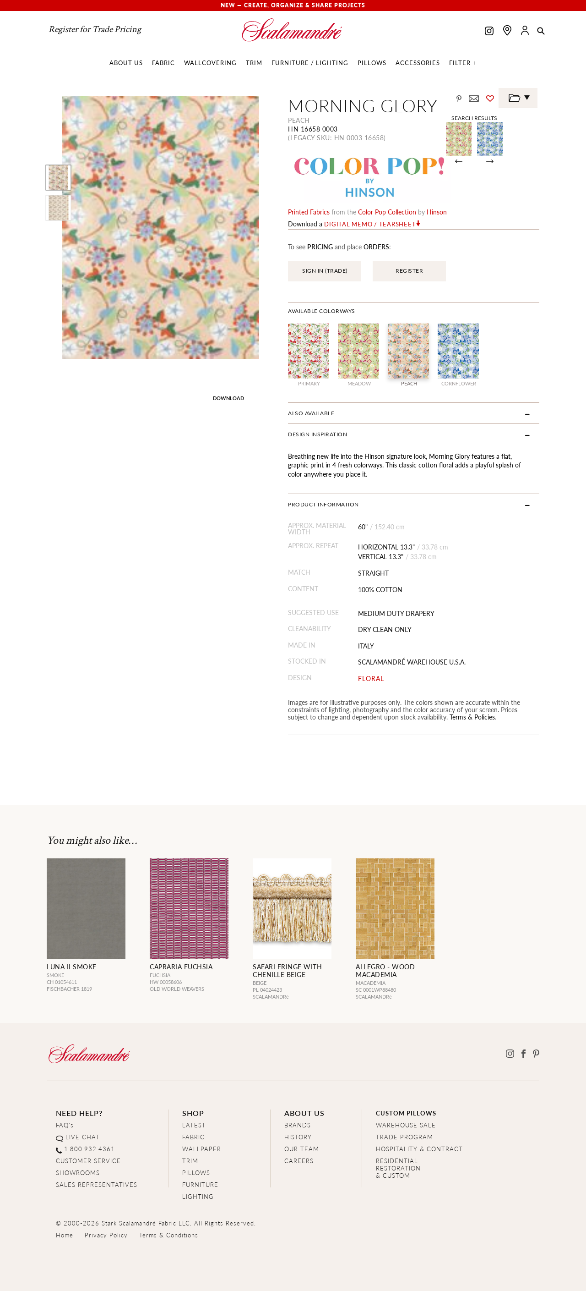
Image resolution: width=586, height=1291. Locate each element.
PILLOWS (196, 1172)
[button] (541, 31)
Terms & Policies (472, 716)
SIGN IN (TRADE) (324, 271)
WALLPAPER (201, 1148)
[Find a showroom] (507, 30)
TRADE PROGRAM (404, 1136)
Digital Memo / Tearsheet (370, 224)
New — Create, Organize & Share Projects (293, 5)
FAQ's (65, 1125)
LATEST (194, 1125)
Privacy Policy (106, 1235)
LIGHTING (198, 1196)
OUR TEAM (301, 1148)
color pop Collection (387, 211)
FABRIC (193, 1136)
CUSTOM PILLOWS (406, 1113)
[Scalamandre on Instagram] (489, 32)
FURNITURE (200, 1184)
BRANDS (297, 1125)
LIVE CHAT (82, 1136)
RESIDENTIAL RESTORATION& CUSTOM (398, 1168)
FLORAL (371, 678)
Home (64, 1235)
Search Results (474, 118)
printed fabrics (309, 211)
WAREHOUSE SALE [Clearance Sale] (406, 1125)
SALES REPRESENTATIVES (96, 1184)
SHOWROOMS (78, 1172)
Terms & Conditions (168, 1235)
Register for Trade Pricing (95, 29)
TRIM (190, 1160)
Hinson (437, 211)
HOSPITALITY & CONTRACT (419, 1148)
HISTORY (298, 1136)
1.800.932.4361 (89, 1148)
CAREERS (299, 1160)
